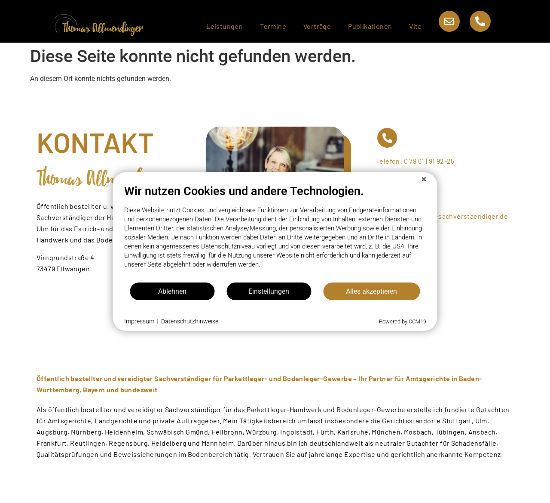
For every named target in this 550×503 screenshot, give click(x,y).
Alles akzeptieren (371, 291)
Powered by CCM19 (402, 321)
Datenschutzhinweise (189, 321)
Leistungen (224, 26)
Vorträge (317, 26)
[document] (275, 233)
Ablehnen (172, 291)
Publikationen (370, 26)
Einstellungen (268, 291)
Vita (415, 26)
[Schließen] (424, 179)
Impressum (139, 321)
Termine (273, 26)
